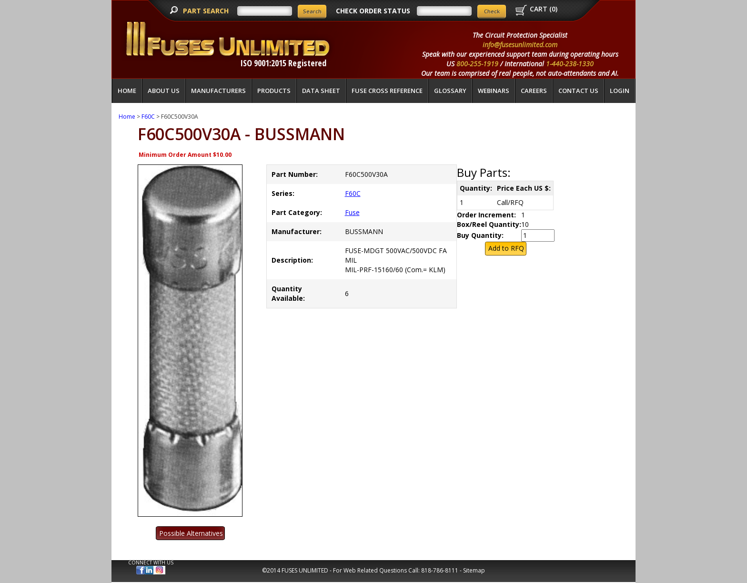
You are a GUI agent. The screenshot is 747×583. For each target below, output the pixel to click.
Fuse (352, 212)
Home (127, 90)
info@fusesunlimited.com (520, 44)
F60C (148, 117)
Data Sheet (321, 90)
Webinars (493, 90)
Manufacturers (218, 90)
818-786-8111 (439, 570)
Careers (534, 90)
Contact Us (578, 90)
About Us (164, 90)
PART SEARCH (207, 10)
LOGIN (619, 90)
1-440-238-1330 (570, 63)
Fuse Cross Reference (387, 90)
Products (274, 90)
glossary (450, 90)
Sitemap (474, 570)
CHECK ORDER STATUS (373, 10)
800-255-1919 (477, 63)
